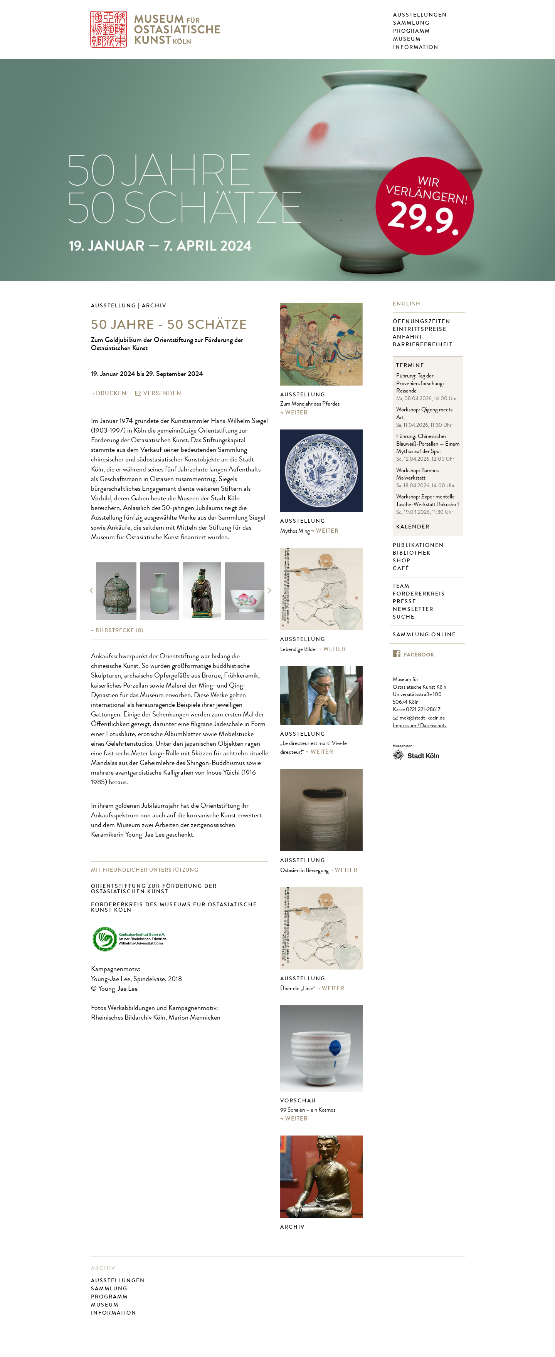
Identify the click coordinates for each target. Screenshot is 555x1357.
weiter (296, 412)
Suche (405, 617)
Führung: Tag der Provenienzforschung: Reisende (420, 384)
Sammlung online (425, 634)
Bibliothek (413, 553)
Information (416, 47)
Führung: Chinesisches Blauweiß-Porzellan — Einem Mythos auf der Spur (427, 444)
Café (402, 568)
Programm (411, 31)
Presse (405, 601)
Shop (402, 561)
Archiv (292, 1227)
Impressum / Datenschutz (420, 726)
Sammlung (411, 23)
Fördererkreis (420, 594)
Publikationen (419, 545)
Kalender (413, 527)
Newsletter (414, 609)
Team (402, 586)
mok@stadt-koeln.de (422, 718)
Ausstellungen (420, 15)
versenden (162, 393)
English (408, 304)
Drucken (111, 393)
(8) (120, 630)
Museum (407, 39)
